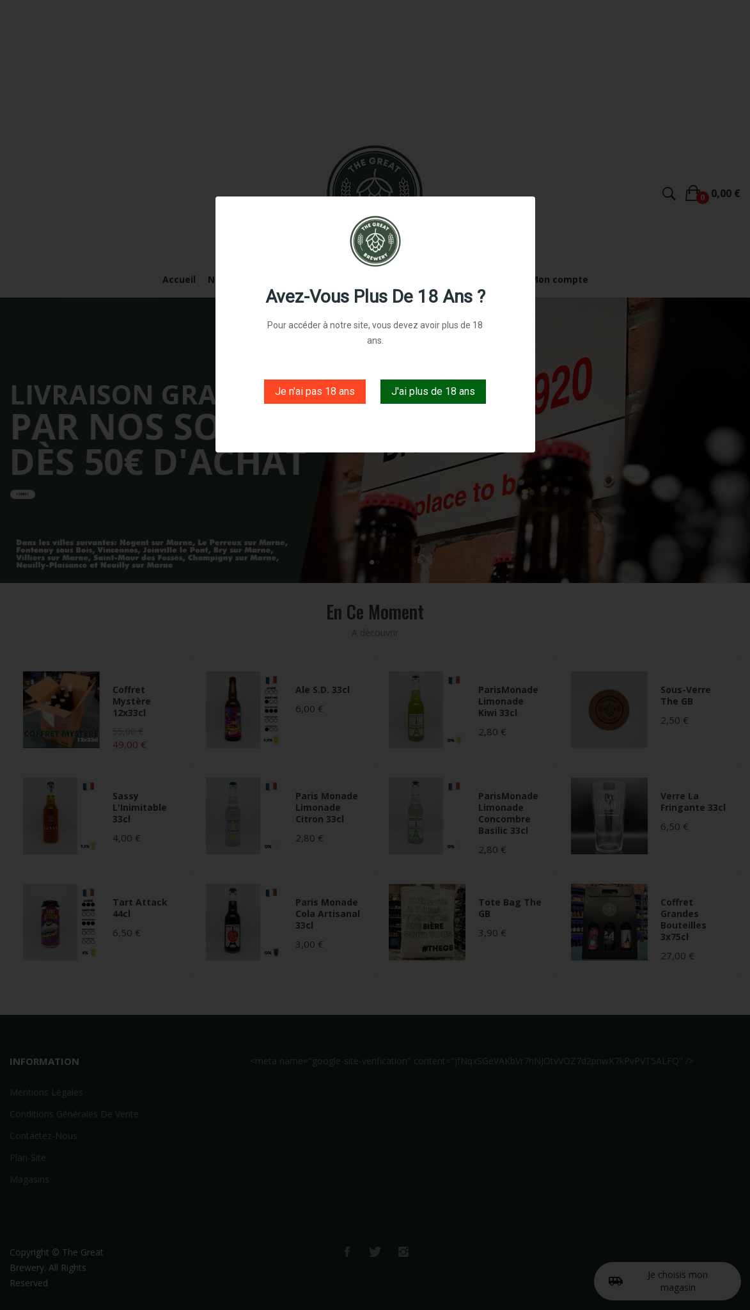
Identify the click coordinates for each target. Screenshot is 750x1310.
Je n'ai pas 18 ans (315, 391)
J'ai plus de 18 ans (433, 391)
